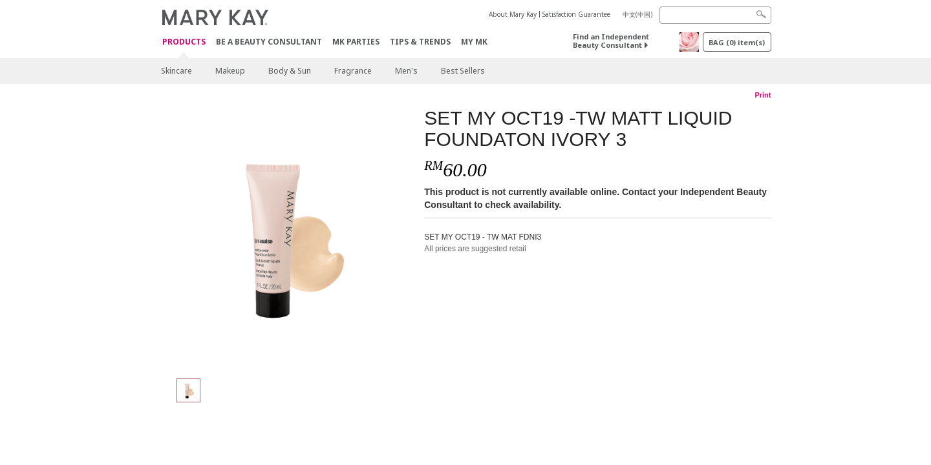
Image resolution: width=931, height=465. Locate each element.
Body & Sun (289, 70)
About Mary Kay (513, 14)
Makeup (230, 70)
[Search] (715, 15)
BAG (737, 42)
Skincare (176, 70)
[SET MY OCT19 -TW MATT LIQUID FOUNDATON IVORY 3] (287, 236)
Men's (406, 70)
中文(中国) (637, 14)
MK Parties (356, 41)
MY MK (474, 41)
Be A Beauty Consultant (269, 41)
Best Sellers (463, 70)
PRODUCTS (184, 42)
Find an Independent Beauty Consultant (611, 40)
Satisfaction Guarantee (576, 14)
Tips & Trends (420, 41)
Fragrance (353, 70)
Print (762, 95)
